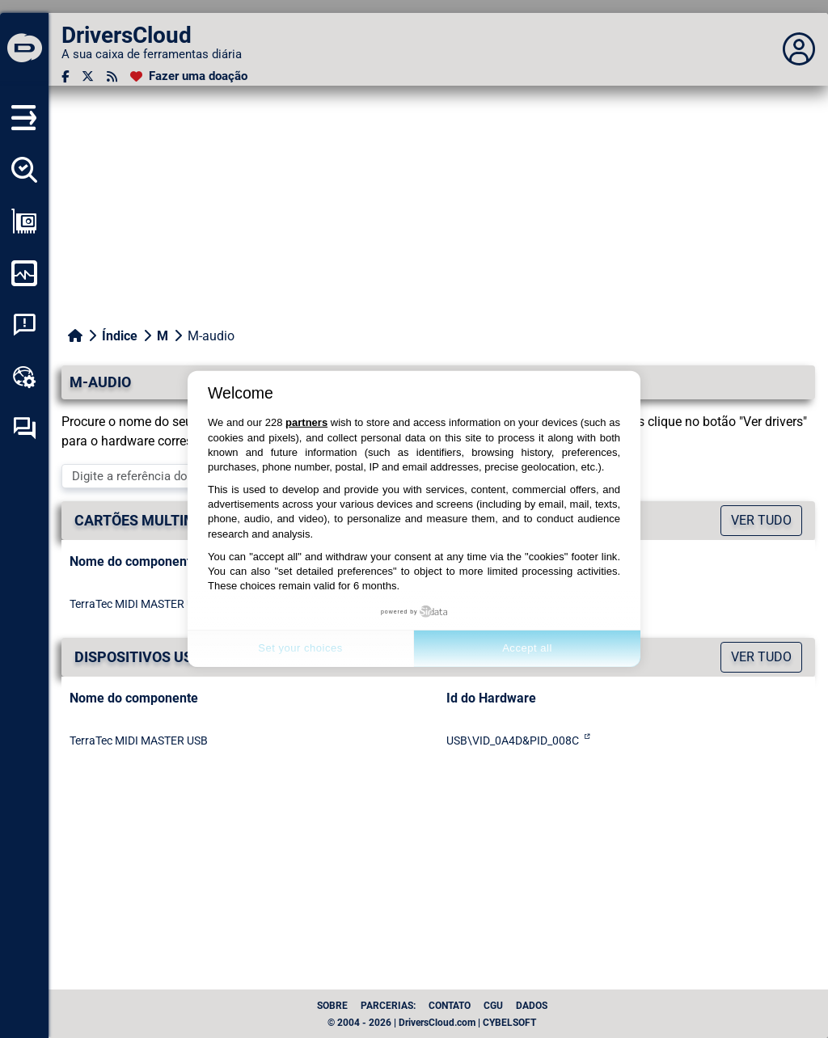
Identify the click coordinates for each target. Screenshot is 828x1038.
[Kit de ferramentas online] (24, 377)
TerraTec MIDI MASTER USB (139, 603)
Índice (119, 336)
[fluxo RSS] (112, 76)
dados (531, 1005)
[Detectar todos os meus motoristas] (24, 170)
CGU (493, 1005)
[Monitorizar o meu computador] (24, 273)
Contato (450, 1005)
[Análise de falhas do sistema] (24, 325)
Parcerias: (388, 1005)
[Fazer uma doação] (188, 76)
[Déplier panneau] (799, 49)
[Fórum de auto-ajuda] (24, 428)
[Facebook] (65, 76)
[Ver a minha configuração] (24, 221)
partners (306, 422)
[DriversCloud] (24, 49)
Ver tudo (761, 520)
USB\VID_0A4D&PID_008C (512, 740)
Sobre (332, 1005)
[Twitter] (88, 76)
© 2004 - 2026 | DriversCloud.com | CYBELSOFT (431, 1022)
